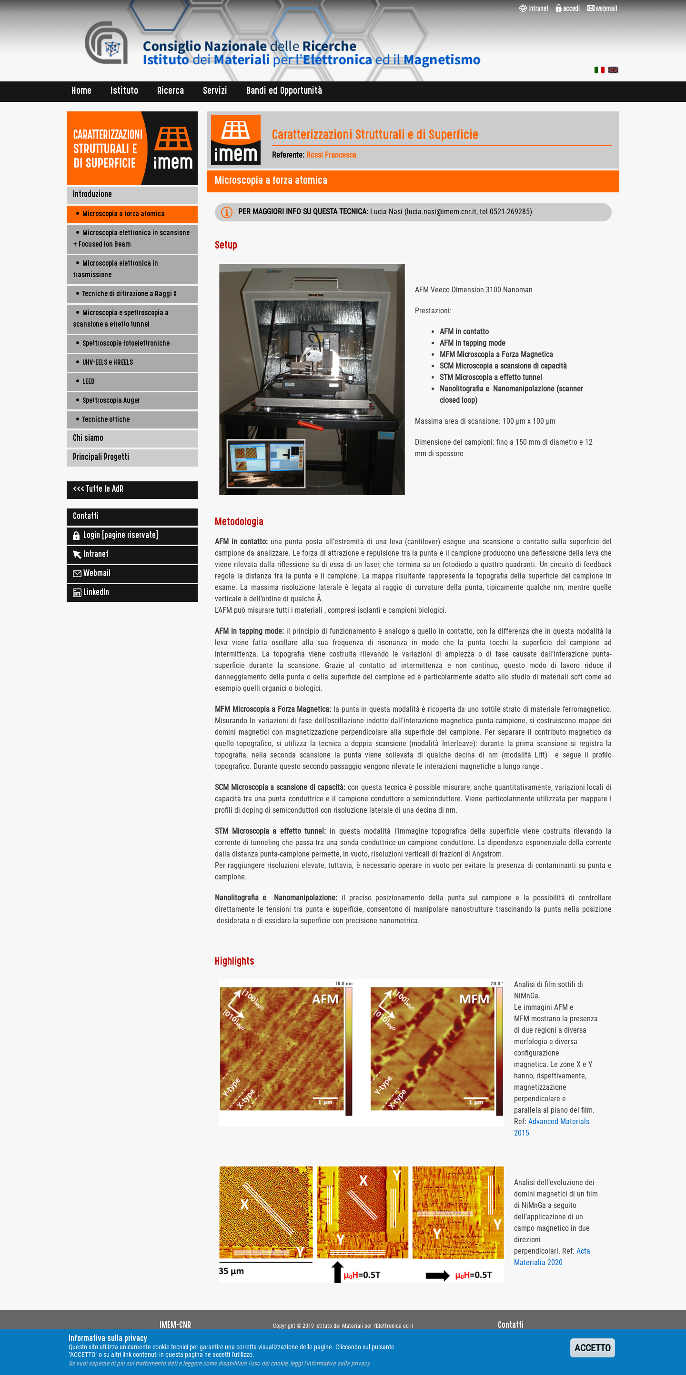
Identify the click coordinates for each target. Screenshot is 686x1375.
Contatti (86, 517)
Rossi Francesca (331, 154)
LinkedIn (91, 592)
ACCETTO (593, 1351)
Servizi (215, 92)
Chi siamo (88, 439)
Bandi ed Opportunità (284, 92)
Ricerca (170, 92)
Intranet (91, 554)
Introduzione (92, 195)
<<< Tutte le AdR (98, 490)
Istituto (124, 92)
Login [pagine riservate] (115, 535)
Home (81, 92)
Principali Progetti (101, 458)
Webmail (92, 573)
